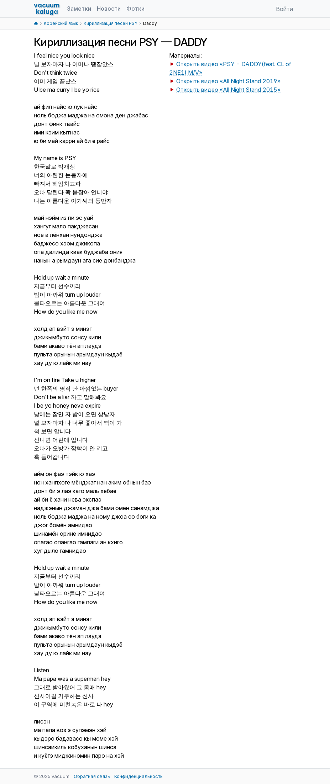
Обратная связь (92, 776)
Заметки (79, 8)
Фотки (135, 8)
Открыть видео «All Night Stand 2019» (228, 81)
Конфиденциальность (138, 776)
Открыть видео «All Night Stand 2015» (228, 89)
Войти (284, 8)
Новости (109, 8)
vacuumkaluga (47, 8)
